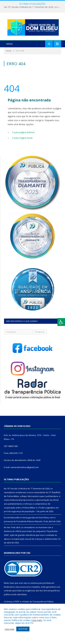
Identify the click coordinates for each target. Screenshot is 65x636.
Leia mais (37, 620)
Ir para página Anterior (23, 132)
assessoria (25, 587)
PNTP (16, 601)
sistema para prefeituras (42, 583)
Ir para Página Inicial (22, 138)
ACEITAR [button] (22, 628)
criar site (23, 583)
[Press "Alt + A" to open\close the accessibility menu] (61, 322)
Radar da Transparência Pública (38, 601)
